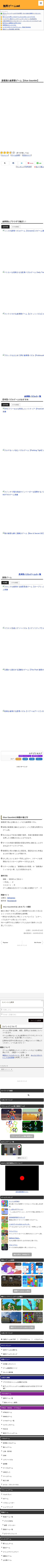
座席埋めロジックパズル (9, 25)
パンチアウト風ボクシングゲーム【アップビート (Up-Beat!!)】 (20, 19)
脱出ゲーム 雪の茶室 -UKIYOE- (11, 29)
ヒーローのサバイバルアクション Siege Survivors (17, 27)
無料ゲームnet (11, 6)
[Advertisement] (22, 53)
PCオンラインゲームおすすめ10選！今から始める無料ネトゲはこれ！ (22, 13)
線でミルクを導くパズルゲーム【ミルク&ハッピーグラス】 (19, 16)
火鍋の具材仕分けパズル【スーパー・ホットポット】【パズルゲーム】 (22, 21)
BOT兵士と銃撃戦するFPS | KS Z (12, 23)
